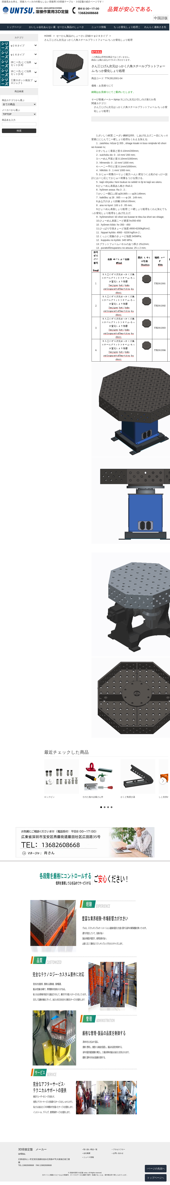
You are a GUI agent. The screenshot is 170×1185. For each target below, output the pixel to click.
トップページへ (155, 1177)
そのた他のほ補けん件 (92, 797)
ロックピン (49, 797)
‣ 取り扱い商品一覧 (89, 1149)
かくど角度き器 (128, 797)
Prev (50, 781)
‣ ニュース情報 (88, 1157)
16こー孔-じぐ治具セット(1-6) (21, 72)
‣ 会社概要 (86, 1153)
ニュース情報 (98, 27)
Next (163, 781)
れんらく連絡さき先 (155, 27)
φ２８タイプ (17, 45)
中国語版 (161, 18)
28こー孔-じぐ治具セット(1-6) (21, 63)
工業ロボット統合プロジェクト (22, 81)
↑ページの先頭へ (156, 1168)
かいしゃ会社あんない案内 (42, 30)
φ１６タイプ (17, 54)
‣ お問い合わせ (117, 1153)
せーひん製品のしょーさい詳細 (70, 30)
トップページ (14, 27)
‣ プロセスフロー (118, 1149)
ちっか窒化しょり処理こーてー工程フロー (127, 30)
